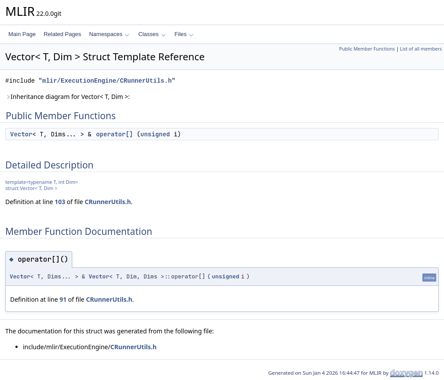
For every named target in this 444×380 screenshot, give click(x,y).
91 (62, 299)
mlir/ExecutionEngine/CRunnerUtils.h (107, 81)
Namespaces (109, 34)
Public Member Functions (367, 49)
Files (184, 34)
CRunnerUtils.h (107, 201)
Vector (21, 134)
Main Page (22, 34)
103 (60, 201)
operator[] (114, 134)
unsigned (155, 134)
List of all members (421, 49)
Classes (151, 34)
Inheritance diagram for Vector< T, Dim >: (67, 96)
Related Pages (62, 34)
